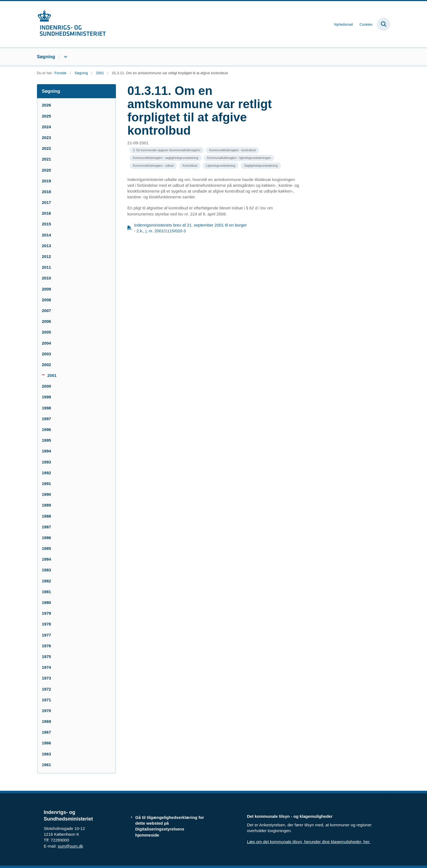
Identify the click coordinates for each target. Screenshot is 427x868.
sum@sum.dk (70, 846)
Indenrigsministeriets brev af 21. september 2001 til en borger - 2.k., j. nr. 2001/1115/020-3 (190, 228)
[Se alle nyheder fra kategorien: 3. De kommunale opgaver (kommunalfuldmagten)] (167, 150)
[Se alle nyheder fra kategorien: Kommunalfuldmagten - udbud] (153, 166)
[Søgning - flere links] (64, 57)
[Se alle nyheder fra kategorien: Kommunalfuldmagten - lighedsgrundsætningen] (239, 158)
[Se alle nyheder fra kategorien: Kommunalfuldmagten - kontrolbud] (232, 150)
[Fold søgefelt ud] (383, 24)
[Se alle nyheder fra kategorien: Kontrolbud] (189, 166)
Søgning (46, 56)
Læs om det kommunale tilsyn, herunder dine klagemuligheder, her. (308, 841)
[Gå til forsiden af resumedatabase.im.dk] (71, 24)
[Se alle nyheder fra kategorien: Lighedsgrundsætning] (220, 166)
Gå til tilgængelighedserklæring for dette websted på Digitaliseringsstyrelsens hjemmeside (169, 826)
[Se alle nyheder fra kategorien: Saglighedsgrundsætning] (261, 166)
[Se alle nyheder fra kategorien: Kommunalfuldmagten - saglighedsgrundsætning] (166, 158)
